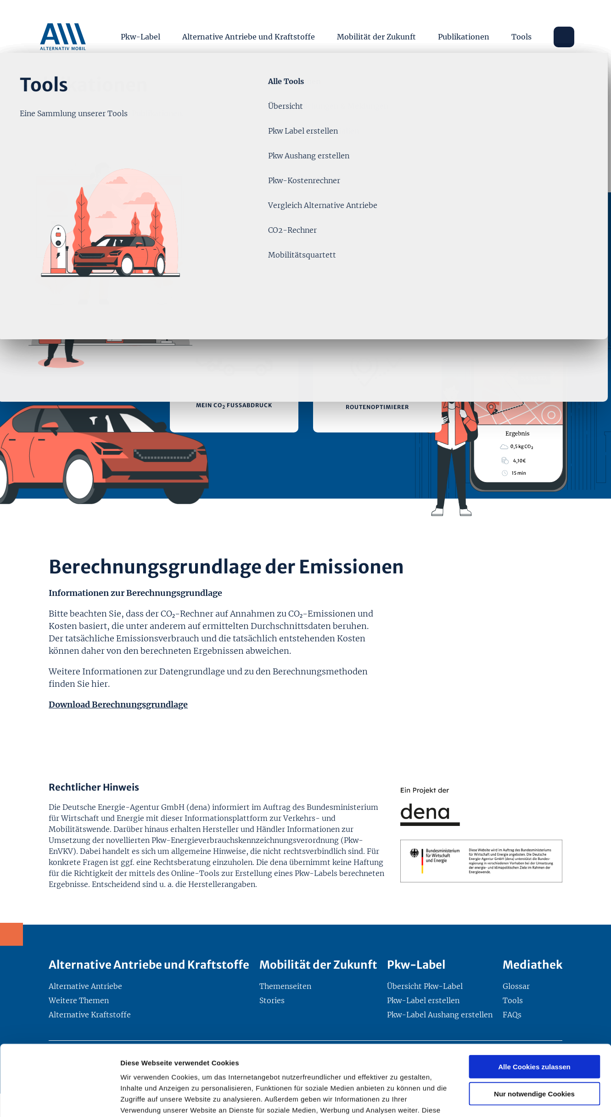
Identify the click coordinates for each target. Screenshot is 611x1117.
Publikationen (463, 36)
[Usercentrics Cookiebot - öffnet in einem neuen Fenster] (59, 1099)
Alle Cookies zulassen (534, 996)
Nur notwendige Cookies (534, 1023)
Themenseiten (106, 97)
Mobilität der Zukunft (376, 36)
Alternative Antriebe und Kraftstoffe (248, 36)
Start (58, 97)
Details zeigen (488, 1099)
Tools (521, 36)
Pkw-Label (140, 36)
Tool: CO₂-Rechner (180, 97)
